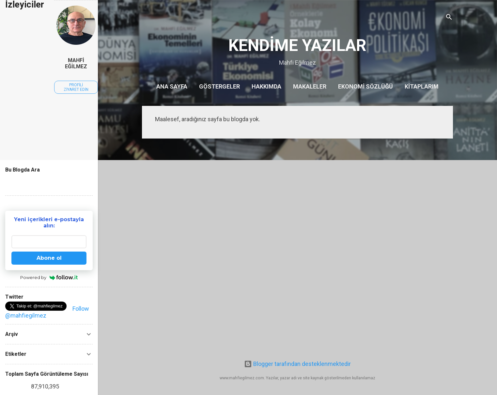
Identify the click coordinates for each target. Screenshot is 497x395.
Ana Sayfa (171, 86)
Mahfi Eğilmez (76, 63)
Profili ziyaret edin (76, 87)
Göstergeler (219, 86)
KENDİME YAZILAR (297, 45)
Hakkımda (266, 86)
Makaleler (309, 86)
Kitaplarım (422, 86)
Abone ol (49, 258)
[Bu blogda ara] (49, 182)
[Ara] (449, 18)
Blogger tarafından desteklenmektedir (297, 363)
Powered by (49, 277)
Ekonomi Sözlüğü (365, 86)
